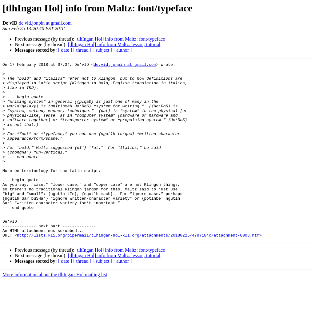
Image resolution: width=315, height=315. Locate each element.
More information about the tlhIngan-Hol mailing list (54, 309)
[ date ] (65, 50)
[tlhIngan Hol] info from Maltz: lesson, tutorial (114, 44)
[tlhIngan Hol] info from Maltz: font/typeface (120, 39)
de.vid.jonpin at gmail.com (45, 23)
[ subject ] (102, 50)
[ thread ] (82, 50)
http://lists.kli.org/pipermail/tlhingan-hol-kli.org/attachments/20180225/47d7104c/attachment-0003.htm (138, 270)
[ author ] (123, 50)
